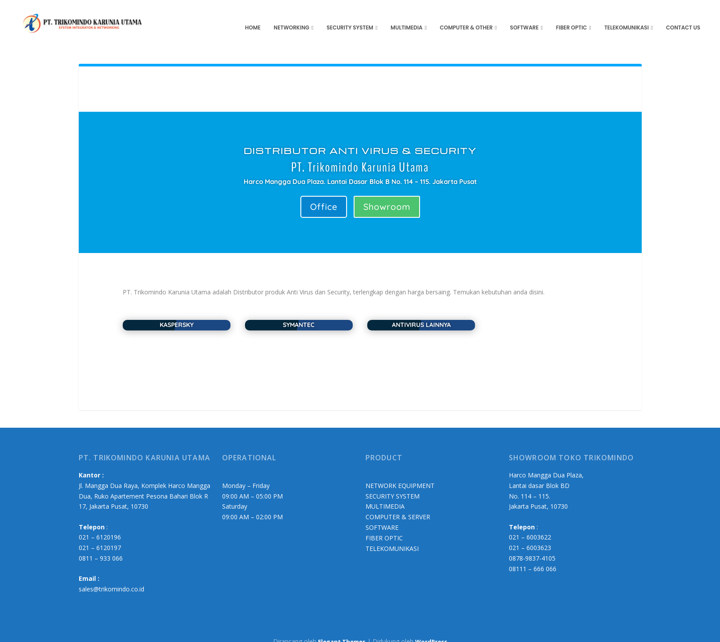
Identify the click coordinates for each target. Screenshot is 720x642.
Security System (350, 16)
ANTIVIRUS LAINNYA (421, 314)
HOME (252, 16)
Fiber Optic (571, 16)
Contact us (683, 16)
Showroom (386, 195)
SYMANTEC (298, 314)
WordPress (431, 630)
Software (524, 16)
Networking (291, 16)
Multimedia (407, 16)
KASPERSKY (177, 314)
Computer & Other (466, 16)
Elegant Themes (341, 630)
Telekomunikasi (626, 16)
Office (323, 195)
